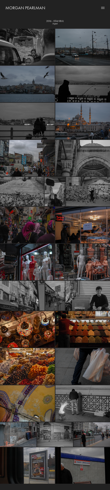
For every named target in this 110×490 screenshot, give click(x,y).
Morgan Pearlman (25, 7)
